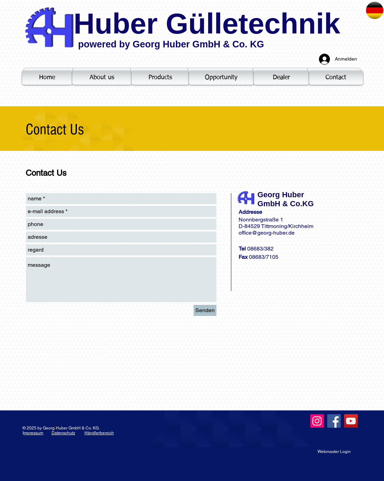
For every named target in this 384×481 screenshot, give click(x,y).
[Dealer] (281, 78)
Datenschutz (63, 432)
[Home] (47, 78)
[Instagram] (317, 421)
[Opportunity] (221, 78)
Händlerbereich (99, 432)
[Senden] (205, 310)
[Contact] (336, 78)
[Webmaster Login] (334, 451)
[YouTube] (351, 421)
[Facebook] (334, 421)
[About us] (102, 78)
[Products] (160, 78)
